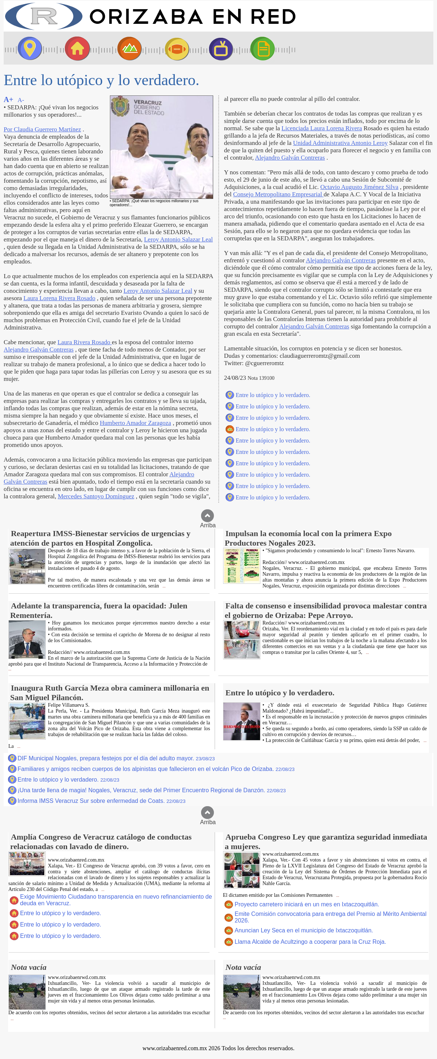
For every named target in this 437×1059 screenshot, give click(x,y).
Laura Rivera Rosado (85, 342)
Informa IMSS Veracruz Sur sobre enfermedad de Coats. (101, 801)
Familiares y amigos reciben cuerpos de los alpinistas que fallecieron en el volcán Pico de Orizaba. (156, 769)
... (164, 586)
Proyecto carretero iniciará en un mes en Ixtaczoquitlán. (307, 904)
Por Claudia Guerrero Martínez (42, 129)
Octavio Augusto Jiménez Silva (359, 186)
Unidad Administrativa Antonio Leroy (340, 142)
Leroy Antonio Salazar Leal (178, 239)
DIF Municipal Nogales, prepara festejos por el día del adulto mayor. (116, 758)
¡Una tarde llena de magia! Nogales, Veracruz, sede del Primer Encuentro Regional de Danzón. (152, 790)
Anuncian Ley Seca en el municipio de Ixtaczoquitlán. (304, 930)
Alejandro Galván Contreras (39, 349)
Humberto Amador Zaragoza (135, 422)
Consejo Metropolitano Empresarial (278, 194)
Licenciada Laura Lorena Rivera (322, 128)
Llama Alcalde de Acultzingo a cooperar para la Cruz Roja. (310, 942)
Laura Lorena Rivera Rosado (59, 298)
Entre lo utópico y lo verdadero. (273, 395)
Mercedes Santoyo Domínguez (96, 496)
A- (21, 100)
